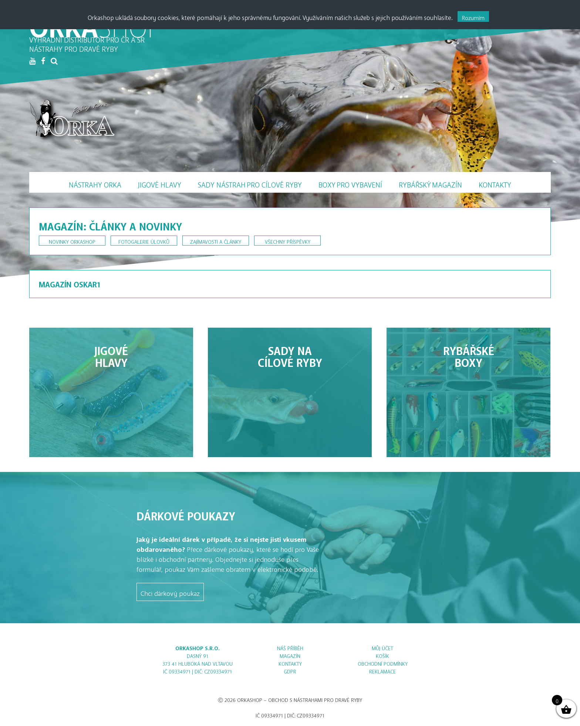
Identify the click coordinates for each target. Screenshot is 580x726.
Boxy (350, 183)
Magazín (430, 183)
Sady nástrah (250, 183)
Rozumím (473, 16)
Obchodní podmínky (383, 662)
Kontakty (495, 182)
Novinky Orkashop (72, 240)
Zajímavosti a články (215, 240)
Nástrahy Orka (95, 182)
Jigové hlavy (159, 182)
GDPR (290, 670)
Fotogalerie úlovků (143, 240)
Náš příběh (290, 647)
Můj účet (382, 647)
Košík (382, 654)
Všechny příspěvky (287, 240)
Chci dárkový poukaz (170, 592)
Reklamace (382, 670)
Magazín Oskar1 (70, 282)
